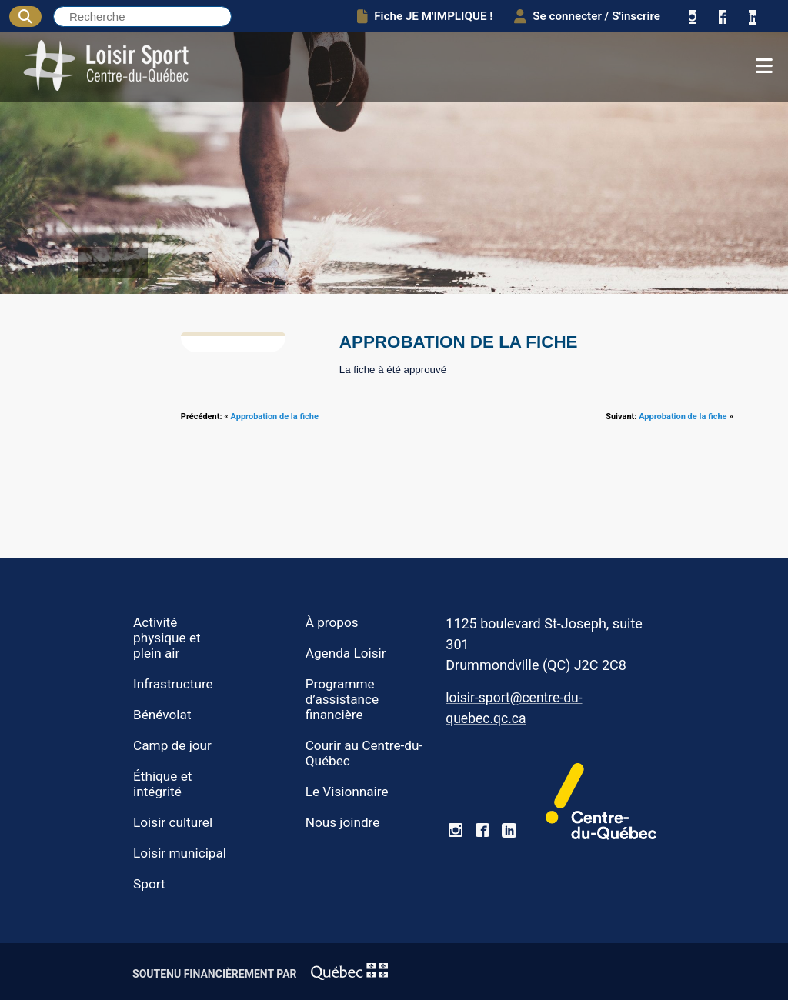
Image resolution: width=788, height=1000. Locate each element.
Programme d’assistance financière (342, 699)
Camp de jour (172, 745)
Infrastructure (173, 684)
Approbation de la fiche (275, 417)
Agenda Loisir (346, 653)
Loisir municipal (179, 853)
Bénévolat (162, 714)
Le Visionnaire (347, 791)
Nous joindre (343, 822)
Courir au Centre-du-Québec (364, 753)
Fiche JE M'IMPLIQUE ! (424, 16)
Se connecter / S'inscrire (587, 16)
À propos (332, 622)
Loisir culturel (172, 822)
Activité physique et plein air (167, 638)
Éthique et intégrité (162, 783)
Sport (149, 884)
